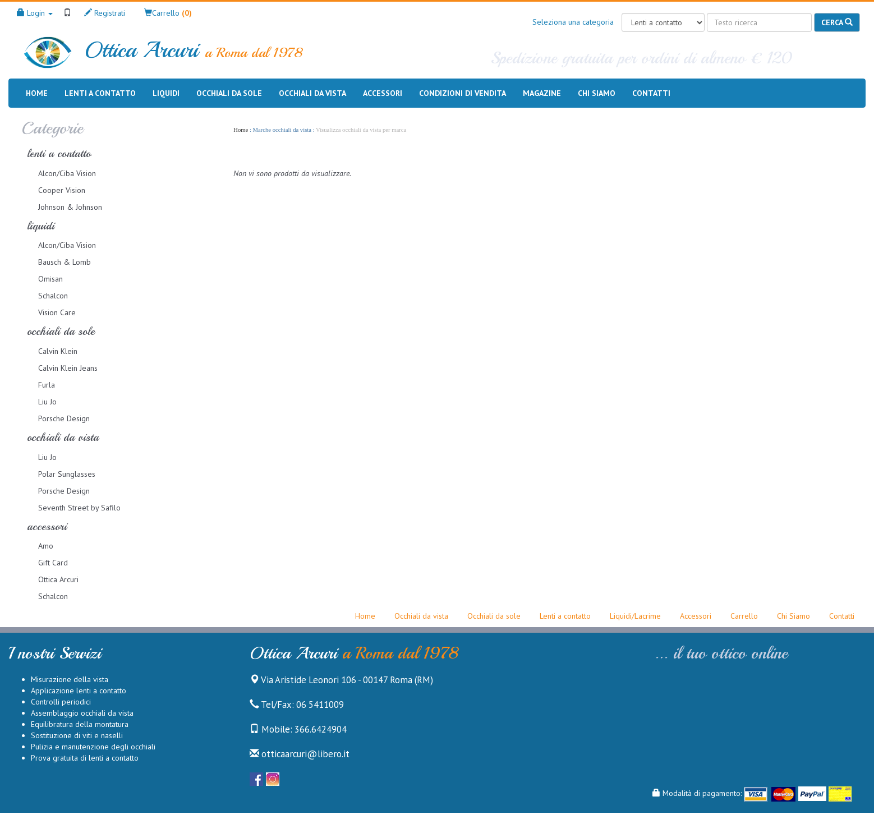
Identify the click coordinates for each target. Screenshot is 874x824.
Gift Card (53, 563)
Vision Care (57, 312)
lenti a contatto (59, 153)
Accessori (382, 93)
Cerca (837, 22)
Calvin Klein (57, 351)
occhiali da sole (61, 331)
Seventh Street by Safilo (79, 508)
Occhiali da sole (229, 93)
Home (37, 92)
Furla (46, 385)
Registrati (104, 13)
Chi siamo (596, 92)
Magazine (542, 92)
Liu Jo (47, 402)
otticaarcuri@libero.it (299, 754)
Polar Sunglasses (66, 474)
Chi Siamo (793, 616)
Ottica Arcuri (58, 579)
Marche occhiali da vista (282, 130)
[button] (168, 13)
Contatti (651, 92)
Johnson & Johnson (70, 207)
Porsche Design (64, 418)
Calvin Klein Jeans (68, 368)
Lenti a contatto (100, 93)
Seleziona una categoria (573, 22)
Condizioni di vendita (462, 92)
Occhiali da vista (312, 93)
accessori (47, 526)
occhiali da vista (63, 437)
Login (35, 13)
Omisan (50, 279)
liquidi (40, 226)
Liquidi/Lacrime (635, 616)
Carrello (744, 616)
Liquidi (166, 93)
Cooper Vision (61, 190)
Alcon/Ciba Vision (67, 173)
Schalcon (53, 296)
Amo (45, 546)
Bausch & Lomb (64, 262)
